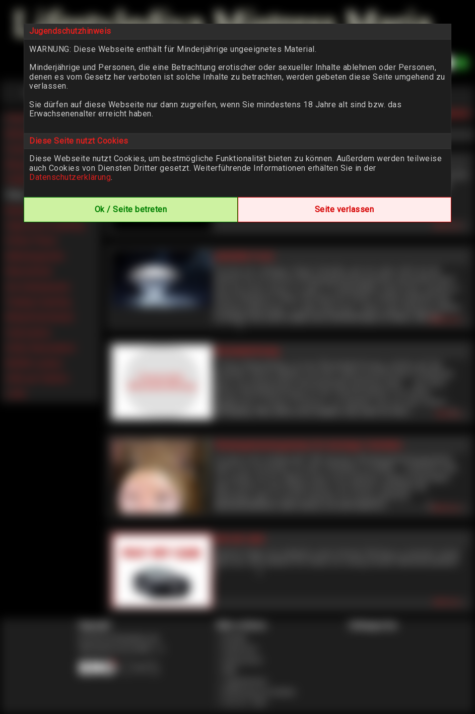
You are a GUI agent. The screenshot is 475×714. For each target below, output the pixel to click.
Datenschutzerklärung (70, 177)
